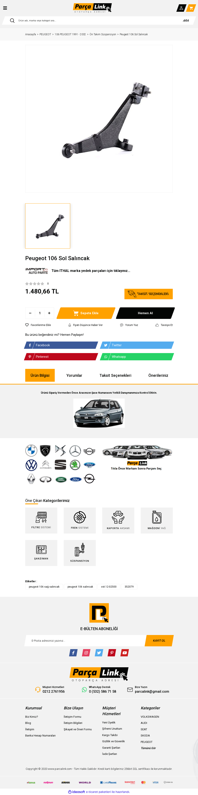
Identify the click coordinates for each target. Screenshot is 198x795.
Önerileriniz (158, 375)
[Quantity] (39, 313)
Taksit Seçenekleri (115, 375)
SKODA (145, 735)
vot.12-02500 (109, 586)
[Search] (99, 20)
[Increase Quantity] (49, 313)
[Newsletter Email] (99, 640)
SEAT (144, 729)
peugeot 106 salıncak (80, 586)
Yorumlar (74, 375)
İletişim (29, 729)
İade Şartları (109, 753)
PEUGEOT (146, 742)
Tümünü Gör (148, 748)
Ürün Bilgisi (40, 375)
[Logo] (92, 8)
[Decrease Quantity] (30, 313)
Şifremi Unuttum (112, 728)
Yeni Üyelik (108, 722)
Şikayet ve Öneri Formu (78, 729)
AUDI (144, 723)
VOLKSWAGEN (150, 716)
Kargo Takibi (110, 735)
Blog (28, 723)
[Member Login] (181, 8)
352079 (129, 586)
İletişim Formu (72, 716)
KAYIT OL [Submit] (159, 640)
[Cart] (191, 8)
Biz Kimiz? (31, 716)
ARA (186, 20)
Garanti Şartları (111, 747)
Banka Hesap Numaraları (40, 735)
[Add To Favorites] (38, 325)
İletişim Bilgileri (73, 723)
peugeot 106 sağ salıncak (44, 586)
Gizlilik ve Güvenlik (113, 741)
